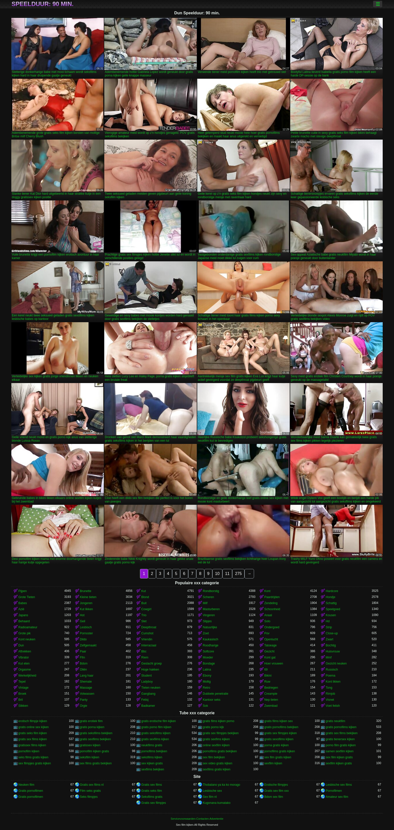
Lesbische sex (212, 791)
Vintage (23, 687)
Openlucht (271, 639)
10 (217, 573)
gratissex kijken (90, 745)
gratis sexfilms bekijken (95, 739)
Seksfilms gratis (151, 797)
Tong (329, 687)
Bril (20, 699)
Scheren (208, 597)
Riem (144, 657)
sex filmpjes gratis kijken (34, 763)
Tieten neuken (150, 687)
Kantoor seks (211, 699)
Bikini (268, 675)
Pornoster (86, 633)
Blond (145, 597)
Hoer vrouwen (273, 663)
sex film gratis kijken (277, 757)
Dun (21, 645)
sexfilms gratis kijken (216, 769)
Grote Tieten (26, 597)
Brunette (85, 591)
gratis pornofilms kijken (341, 727)
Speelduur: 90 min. (43, 4)
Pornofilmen (334, 791)
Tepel (22, 681)
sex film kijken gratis (339, 757)
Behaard (24, 621)
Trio (143, 615)
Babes (22, 603)
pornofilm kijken (28, 751)
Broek (22, 693)
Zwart (329, 639)
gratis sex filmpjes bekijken (221, 733)
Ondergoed (271, 627)
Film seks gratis (90, 791)
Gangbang (148, 693)
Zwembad (271, 706)
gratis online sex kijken (33, 727)
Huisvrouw (333, 651)
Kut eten (24, 663)
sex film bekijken (214, 757)
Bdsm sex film (273, 797)
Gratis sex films (151, 784)
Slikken (23, 706)
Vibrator (23, 657)
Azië (21, 609)
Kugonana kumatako (216, 803)
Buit (143, 603)
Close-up (332, 633)
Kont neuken (26, 639)
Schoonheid (272, 609)
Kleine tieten (88, 597)
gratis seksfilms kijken (155, 733)
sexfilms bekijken (152, 769)
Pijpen (22, 591)
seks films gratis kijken (33, 757)
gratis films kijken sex (278, 721)
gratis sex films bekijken (342, 733)
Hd (327, 621)
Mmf (328, 657)
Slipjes (207, 621)
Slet (143, 621)
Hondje (330, 597)
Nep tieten (271, 699)
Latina (207, 669)
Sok (205, 706)
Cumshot (147, 633)
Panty (84, 699)
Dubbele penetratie (215, 693)
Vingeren (209, 615)
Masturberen (211, 609)
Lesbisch (86, 627)
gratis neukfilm (335, 721)
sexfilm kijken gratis (339, 763)
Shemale (86, 681)
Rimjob (330, 693)
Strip (329, 627)
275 (238, 573)
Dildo (83, 639)
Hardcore (332, 591)
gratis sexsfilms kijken (278, 739)
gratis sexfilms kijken (155, 739)
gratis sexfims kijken (216, 739)
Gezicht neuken (336, 663)
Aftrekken (24, 651)
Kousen (331, 615)
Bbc (143, 651)
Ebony (207, 675)
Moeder (208, 657)
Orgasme (24, 669)
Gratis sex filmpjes (153, 803)
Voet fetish (333, 706)
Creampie (270, 693)
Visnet (330, 699)
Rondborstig (211, 591)
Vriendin (146, 639)
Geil (82, 621)
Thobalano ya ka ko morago (221, 784)
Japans (23, 615)
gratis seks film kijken (32, 733)
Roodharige (210, 645)
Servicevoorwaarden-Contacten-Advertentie (197, 818)
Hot (82, 615)
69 (266, 669)
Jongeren (86, 603)
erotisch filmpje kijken (32, 721)
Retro (206, 687)
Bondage (209, 663)
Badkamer (148, 706)
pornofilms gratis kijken (279, 751)
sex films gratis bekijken (96, 763)
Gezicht (269, 651)
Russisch (332, 669)
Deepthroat (148, 627)
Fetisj (145, 699)
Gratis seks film (151, 791)
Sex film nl (210, 797)
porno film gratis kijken (341, 745)
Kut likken (86, 609)
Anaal (268, 615)
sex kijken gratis (152, 763)
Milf (205, 603)
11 (227, 573)
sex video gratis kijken (217, 763)
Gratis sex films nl (92, 784)
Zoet (206, 633)
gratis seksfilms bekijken (96, 733)
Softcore (208, 651)
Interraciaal (148, 645)
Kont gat (270, 657)
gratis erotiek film (91, 721)
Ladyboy (147, 681)
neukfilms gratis (151, 745)
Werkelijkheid (27, 675)
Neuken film (26, 784)
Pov (267, 633)
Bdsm (84, 663)
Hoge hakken (150, 669)
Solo (267, 621)
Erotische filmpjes (276, 784)
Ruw (267, 681)
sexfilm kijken (273, 763)
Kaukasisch (210, 639)
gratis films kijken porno (218, 721)
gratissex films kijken (32, 745)
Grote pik (24, 633)
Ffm (82, 657)
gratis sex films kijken (32, 739)
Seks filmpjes (89, 797)
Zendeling (271, 603)
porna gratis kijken (276, 745)
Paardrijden (272, 597)
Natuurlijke (210, 627)
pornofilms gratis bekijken (220, 751)
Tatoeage (270, 645)
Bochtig (331, 645)
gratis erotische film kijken (158, 721)
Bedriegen (271, 687)
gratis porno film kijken (156, 727)
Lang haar (86, 675)
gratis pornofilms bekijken (281, 727)
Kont (267, 591)
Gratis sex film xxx (276, 791)
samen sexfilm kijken (340, 751)
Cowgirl (146, 609)
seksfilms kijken (151, 757)
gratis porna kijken (92, 727)
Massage (86, 687)
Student (146, 675)
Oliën (83, 669)
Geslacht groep (151, 663)
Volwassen (87, 693)
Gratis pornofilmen (30, 791)
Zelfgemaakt (88, 645)
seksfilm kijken (89, 757)
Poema (330, 675)
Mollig (207, 681)
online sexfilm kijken (216, 745)
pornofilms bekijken (154, 751)
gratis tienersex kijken (340, 739)
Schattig (331, 603)
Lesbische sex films (339, 784)
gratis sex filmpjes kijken (280, 733)
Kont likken (333, 681)
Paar (83, 651)
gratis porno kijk (213, 727)
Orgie (83, 706)
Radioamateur (27, 627)
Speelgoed (333, 609)
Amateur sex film (337, 797)
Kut (143, 591)
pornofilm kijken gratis (94, 751)
